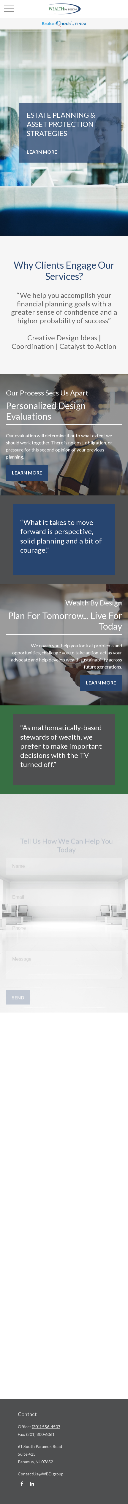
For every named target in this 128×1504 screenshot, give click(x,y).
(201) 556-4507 (46, 1426)
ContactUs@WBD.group (41, 1473)
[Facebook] (22, 1484)
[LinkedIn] (32, 1484)
